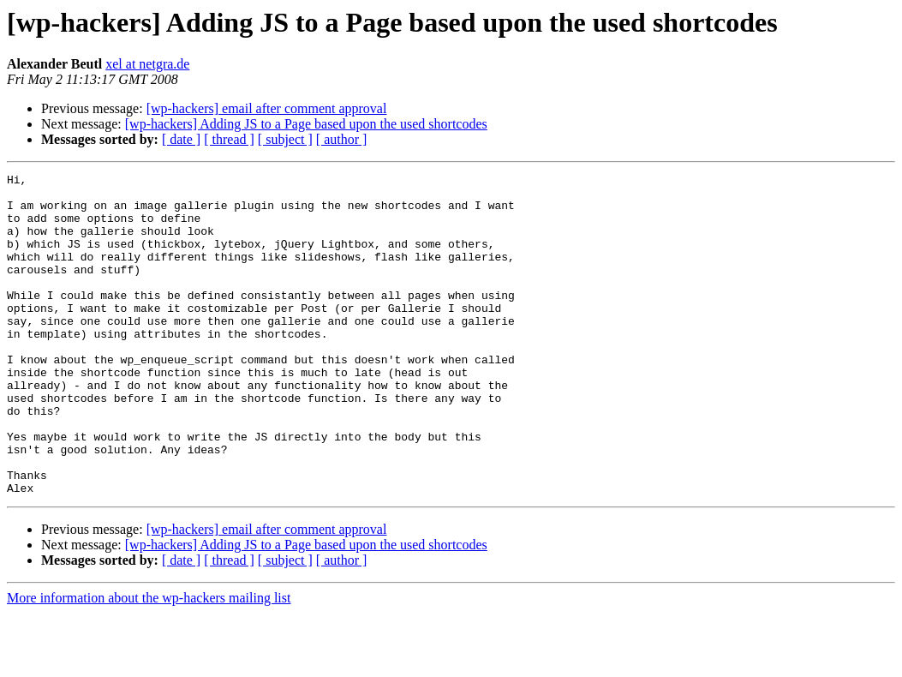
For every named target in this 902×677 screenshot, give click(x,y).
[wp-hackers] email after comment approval (266, 108)
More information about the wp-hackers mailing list (148, 662)
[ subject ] (285, 139)
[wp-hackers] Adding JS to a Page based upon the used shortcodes (306, 124)
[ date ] (181, 139)
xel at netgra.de (147, 64)
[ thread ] (229, 139)
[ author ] (341, 139)
